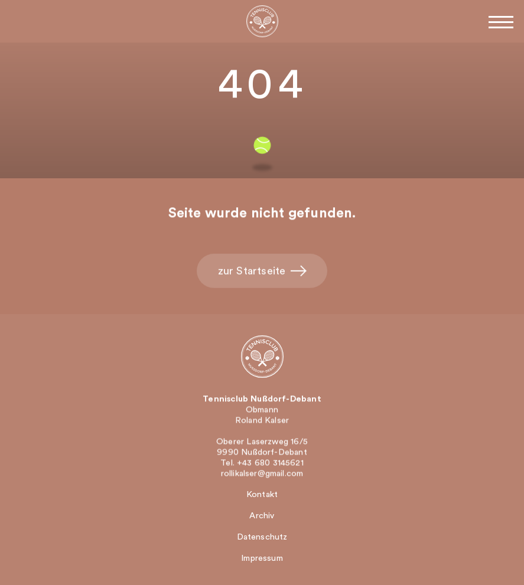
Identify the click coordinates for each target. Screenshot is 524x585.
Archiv (261, 515)
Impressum (262, 558)
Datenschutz (262, 536)
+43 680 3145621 (270, 463)
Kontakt (262, 494)
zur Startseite (262, 272)
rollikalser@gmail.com (262, 474)
